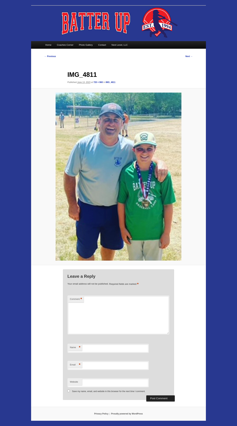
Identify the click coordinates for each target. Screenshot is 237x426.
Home (48, 45)
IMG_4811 (110, 82)
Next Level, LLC (120, 45)
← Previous (50, 56)
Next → (189, 56)
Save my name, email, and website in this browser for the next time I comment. (108, 391)
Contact (102, 45)
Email (75, 364)
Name (75, 347)
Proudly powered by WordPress (127, 414)
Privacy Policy (101, 414)
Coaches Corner (65, 45)
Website (74, 381)
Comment (76, 299)
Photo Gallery (86, 45)
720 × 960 (98, 82)
